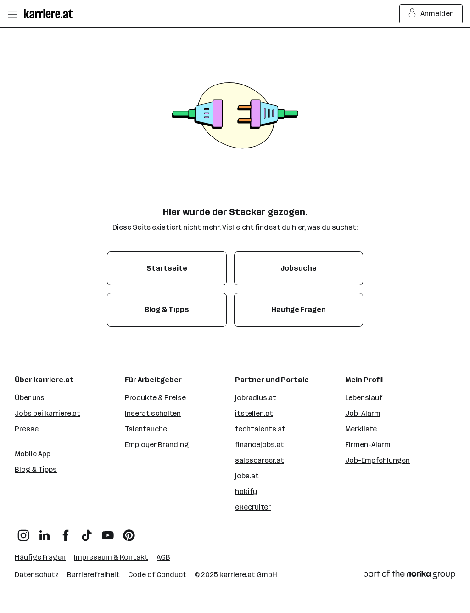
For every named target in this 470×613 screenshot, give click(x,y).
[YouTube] (108, 532)
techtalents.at (260, 429)
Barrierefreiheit (93, 574)
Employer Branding (157, 444)
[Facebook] (65, 532)
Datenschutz (37, 574)
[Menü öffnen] (12, 13)
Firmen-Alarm (368, 444)
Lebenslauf (363, 397)
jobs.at (247, 475)
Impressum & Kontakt (111, 557)
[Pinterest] (129, 532)
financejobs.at (259, 444)
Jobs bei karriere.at (47, 413)
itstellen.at (254, 413)
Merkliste (361, 429)
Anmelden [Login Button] (431, 13)
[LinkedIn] (44, 532)
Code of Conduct (157, 574)
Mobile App (32, 453)
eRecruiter (253, 507)
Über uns (30, 397)
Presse (27, 429)
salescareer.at (259, 460)
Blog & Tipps (36, 469)
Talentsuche (146, 429)
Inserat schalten (153, 413)
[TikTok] (86, 532)
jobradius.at (255, 397)
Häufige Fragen (40, 557)
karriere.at (237, 574)
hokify (246, 491)
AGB (163, 557)
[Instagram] (23, 532)
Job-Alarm (362, 413)
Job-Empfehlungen (377, 460)
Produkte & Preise (155, 397)
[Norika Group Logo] (409, 576)
